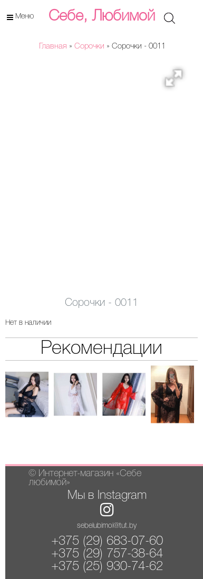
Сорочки (89, 46)
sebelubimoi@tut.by (107, 526)
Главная (53, 46)
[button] (177, 81)
